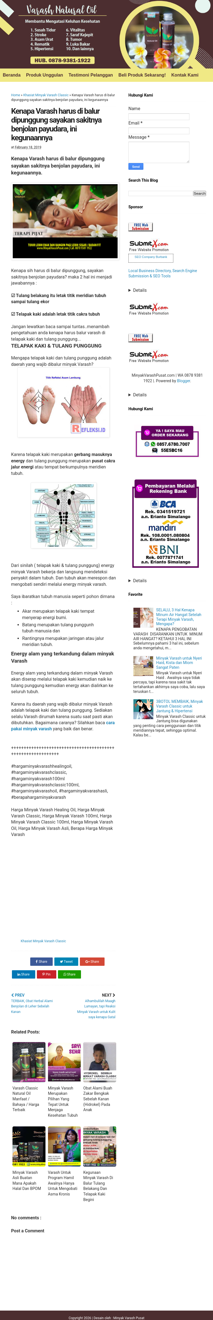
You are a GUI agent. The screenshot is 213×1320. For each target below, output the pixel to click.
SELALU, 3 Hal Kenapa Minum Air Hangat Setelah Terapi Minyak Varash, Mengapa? (178, 617)
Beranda (12, 75)
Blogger (183, 381)
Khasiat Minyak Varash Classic (46, 95)
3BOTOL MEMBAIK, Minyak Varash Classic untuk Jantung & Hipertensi (179, 706)
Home (15, 95)
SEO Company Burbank (151, 257)
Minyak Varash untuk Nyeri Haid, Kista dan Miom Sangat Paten (179, 663)
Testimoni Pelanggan (91, 75)
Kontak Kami (185, 75)
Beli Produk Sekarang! (142, 75)
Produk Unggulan (44, 75)
